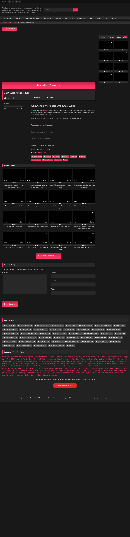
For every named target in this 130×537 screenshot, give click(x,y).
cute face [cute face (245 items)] (56, 329)
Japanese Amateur (74, 366)
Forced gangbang (102, 361)
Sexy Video (47, 361)
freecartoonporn (7, 368)
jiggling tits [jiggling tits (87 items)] (107, 333)
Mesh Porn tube (27, 357)
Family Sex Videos (121, 368)
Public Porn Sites (87, 359)
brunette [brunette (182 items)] (120, 325)
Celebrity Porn (111, 359)
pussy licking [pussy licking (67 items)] (10, 341)
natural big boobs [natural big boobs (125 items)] (29, 337)
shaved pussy (36, 160)
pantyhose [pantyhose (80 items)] (101, 337)
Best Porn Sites (42, 368)
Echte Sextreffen (21, 370)
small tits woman (42, 118)
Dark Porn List (114, 361)
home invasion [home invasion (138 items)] (91, 333)
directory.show (16, 357)
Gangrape (18, 18)
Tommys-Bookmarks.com (76, 357)
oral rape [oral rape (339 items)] (86, 337)
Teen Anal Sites (62, 359)
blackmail (47, 156)
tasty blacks (90, 361)
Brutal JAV (37, 361)
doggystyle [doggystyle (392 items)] (99, 329)
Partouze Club (61, 357)
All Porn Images (83, 368)
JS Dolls (99, 363)
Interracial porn (30, 368)
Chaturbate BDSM (92, 357)
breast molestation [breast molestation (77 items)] (104, 325)
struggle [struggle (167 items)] (9, 345)
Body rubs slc (51, 359)
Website (53, 289)
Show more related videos (49, 256)
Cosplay (58, 18)
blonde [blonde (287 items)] (71, 325)
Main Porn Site (24, 366)
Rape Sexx (61, 363)
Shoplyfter (47, 110)
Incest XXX (109, 368)
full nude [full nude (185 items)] (45, 333)
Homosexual (69, 18)
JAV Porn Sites (99, 359)
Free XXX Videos (13, 359)
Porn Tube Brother (41, 357)
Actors (99, 18)
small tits (58, 160)
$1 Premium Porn (27, 359)
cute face (56, 156)
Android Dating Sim (35, 370)
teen (65, 160)
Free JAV (94, 366)
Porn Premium (12, 361)
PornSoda (58, 368)
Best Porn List (57, 373)
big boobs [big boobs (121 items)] (58, 325)
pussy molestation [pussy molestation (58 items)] (28, 341)
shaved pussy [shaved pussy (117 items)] (72, 341)
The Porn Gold (13, 366)
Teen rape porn (47, 18)
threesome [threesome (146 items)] (41, 345)
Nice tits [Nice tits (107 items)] (73, 337)
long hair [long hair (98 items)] (121, 333)
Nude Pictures (68, 373)
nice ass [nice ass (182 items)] (59, 337)
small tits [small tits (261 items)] (102, 341)
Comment (5, 273)
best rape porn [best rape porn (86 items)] (42, 325)
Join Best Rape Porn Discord (65, 385)
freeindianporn (104, 366)
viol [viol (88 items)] (71, 345)
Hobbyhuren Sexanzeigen (17, 373)
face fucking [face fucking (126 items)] (114, 329)
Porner (66, 368)
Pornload (73, 368)
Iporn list (80, 363)
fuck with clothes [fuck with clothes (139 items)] (29, 333)
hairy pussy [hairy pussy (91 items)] (75, 333)
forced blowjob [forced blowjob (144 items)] (11, 333)
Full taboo (5, 357)
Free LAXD (86, 366)
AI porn (114, 18)
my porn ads (18, 375)
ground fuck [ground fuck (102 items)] (60, 333)
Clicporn (51, 357)
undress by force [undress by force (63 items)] (57, 345)
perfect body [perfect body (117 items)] (116, 337)
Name (53, 273)
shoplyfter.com (48, 160)
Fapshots (46, 375)
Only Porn (107, 363)
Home (5, 22)
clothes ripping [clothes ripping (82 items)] (11, 329)
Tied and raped (81, 18)
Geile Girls (46, 373)
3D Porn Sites (74, 359)
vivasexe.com (116, 357)
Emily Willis (42, 152)
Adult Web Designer (26, 361)
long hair (74, 156)
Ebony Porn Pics (58, 361)
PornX (51, 368)
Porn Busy (38, 375)
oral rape (82, 156)
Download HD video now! (49, 85)
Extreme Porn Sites (31, 363)
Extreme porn (105, 357)
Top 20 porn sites (17, 363)
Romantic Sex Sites (110, 370)
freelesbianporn (116, 366)
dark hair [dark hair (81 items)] (70, 329)
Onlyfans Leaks (71, 361)
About (37, 98)
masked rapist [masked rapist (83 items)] (11, 337)
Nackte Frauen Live (34, 373)
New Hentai (62, 366)
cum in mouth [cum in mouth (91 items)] (41, 329)
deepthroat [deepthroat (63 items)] (84, 329)
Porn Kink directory (97, 368)
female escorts (108, 373)
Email (53, 281)
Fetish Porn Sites (37, 366)
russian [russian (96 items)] (57, 341)
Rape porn (7, 18)
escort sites (119, 373)
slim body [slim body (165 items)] (88, 341)
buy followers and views (93, 373)
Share (50, 98)
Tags (106, 18)
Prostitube (54, 375)
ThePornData (70, 363)
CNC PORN (29, 375)
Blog (91, 18)
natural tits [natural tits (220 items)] (46, 337)
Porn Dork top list (50, 366)
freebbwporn (19, 368)
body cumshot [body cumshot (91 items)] (86, 325)
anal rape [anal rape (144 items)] (10, 325)
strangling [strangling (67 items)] (115, 341)
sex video (81, 361)
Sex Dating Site (9, 370)
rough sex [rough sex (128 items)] (44, 341)
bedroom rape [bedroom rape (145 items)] (25, 325)
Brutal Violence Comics (47, 363)
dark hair (65, 156)
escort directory (7, 375)
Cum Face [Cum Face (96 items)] (26, 329)
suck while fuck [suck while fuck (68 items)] (25, 345)
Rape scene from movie (32, 18)
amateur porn (79, 373)
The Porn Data (90, 363)
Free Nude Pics (39, 359)
